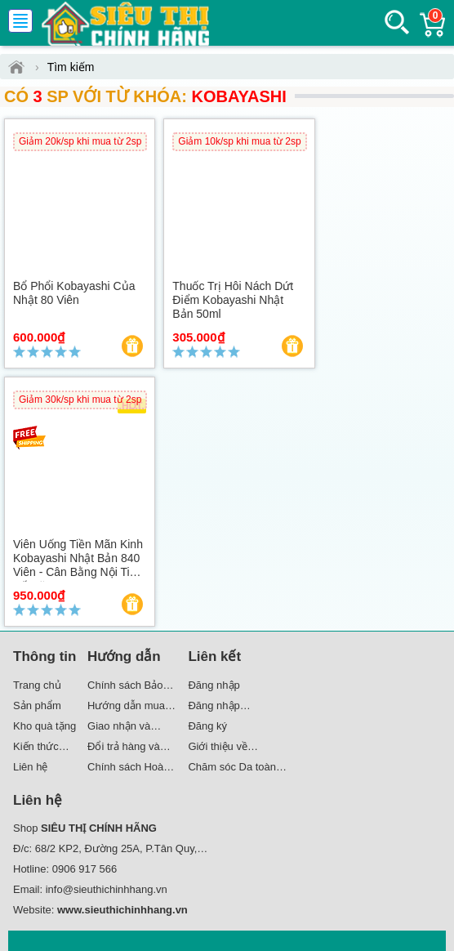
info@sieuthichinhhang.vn (106, 889)
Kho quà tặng (44, 726)
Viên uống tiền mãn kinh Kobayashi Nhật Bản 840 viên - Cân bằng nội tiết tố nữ (78, 565)
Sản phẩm (37, 705)
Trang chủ (37, 685)
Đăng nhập (213, 685)
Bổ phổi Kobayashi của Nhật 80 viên (74, 292)
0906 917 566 (85, 869)
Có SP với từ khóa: (145, 96)
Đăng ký (207, 726)
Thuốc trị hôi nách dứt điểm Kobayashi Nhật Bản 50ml (232, 299)
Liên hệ (30, 767)
